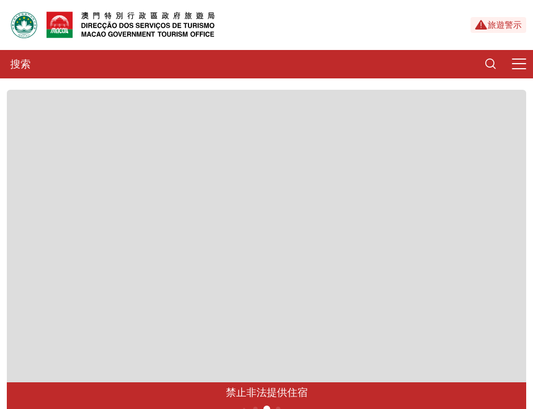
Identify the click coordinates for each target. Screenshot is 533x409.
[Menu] (519, 64)
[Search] (490, 64)
